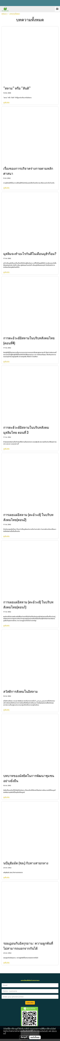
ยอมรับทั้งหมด (34, 1037)
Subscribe (30, 1003)
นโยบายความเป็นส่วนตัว (40, 1031)
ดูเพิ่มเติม (6, 103)
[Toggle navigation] (57, 9)
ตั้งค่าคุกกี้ (24, 1037)
